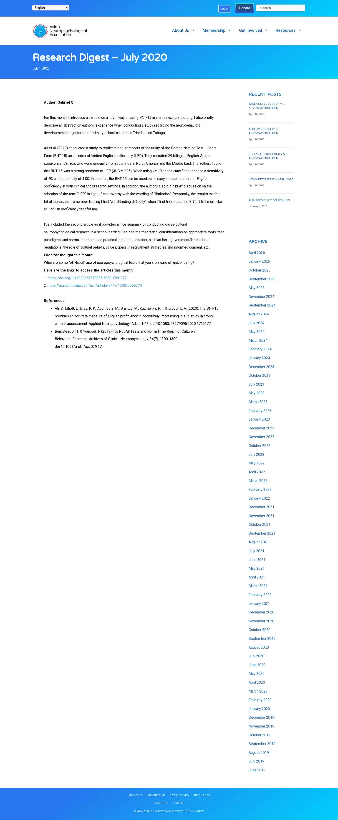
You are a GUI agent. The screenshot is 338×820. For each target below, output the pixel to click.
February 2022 (260, 489)
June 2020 (257, 665)
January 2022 (259, 498)
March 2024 (258, 340)
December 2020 (261, 612)
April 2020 (257, 682)
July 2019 (256, 761)
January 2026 (259, 261)
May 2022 (257, 463)
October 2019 (259, 735)
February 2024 (260, 349)
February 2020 (260, 700)
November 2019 (261, 726)
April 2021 (257, 577)
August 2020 (259, 647)
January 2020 (259, 709)
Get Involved (255, 30)
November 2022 (261, 437)
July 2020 (256, 656)
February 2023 (260, 411)
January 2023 (259, 419)
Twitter (178, 803)
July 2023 (256, 384)
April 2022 (257, 472)
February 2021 (260, 595)
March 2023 (258, 402)
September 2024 (262, 305)
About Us (185, 30)
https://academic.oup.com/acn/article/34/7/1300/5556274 (95, 285)
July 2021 (256, 551)
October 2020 (259, 630)
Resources (290, 30)
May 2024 (257, 331)
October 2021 (259, 524)
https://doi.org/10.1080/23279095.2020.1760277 (87, 278)
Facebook (161, 803)
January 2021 (259, 603)
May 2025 (257, 288)
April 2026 (257, 253)
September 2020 (262, 638)
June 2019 (257, 770)
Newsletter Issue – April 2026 (271, 179)
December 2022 (261, 428)
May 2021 (257, 568)
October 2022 (259, 446)
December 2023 (261, 367)
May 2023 (257, 393)
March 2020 (258, 691)
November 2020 (261, 621)
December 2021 (261, 507)
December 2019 (261, 717)
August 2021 (259, 542)
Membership (219, 30)
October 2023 (259, 375)
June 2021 (257, 560)
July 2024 (256, 323)
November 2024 (261, 296)
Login (224, 8)
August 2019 (259, 752)
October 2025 (259, 270)
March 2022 (258, 481)
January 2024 (259, 358)
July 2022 (256, 454)
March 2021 (258, 586)
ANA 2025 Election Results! (269, 200)
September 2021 (262, 533)
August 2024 (259, 314)
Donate (244, 8)
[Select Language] (50, 7)
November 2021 (261, 516)
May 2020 (257, 673)
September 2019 (262, 744)
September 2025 (262, 279)
